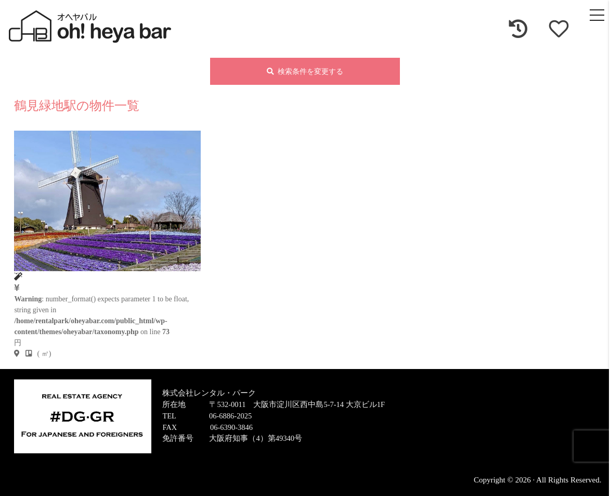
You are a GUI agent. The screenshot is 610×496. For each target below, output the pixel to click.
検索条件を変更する (305, 72)
